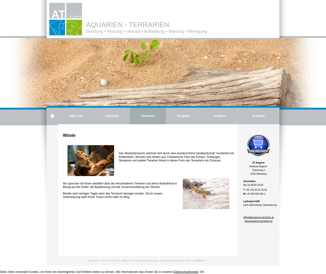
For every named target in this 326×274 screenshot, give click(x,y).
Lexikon (220, 116)
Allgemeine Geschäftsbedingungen (140, 260)
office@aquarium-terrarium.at (258, 217)
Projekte (183, 116)
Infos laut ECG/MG (110, 260)
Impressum (92, 260)
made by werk (195, 260)
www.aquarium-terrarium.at (258, 221)
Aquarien (112, 116)
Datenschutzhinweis (185, 272)
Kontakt (258, 116)
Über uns (76, 116)
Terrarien (148, 116)
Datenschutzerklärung (171, 260)
